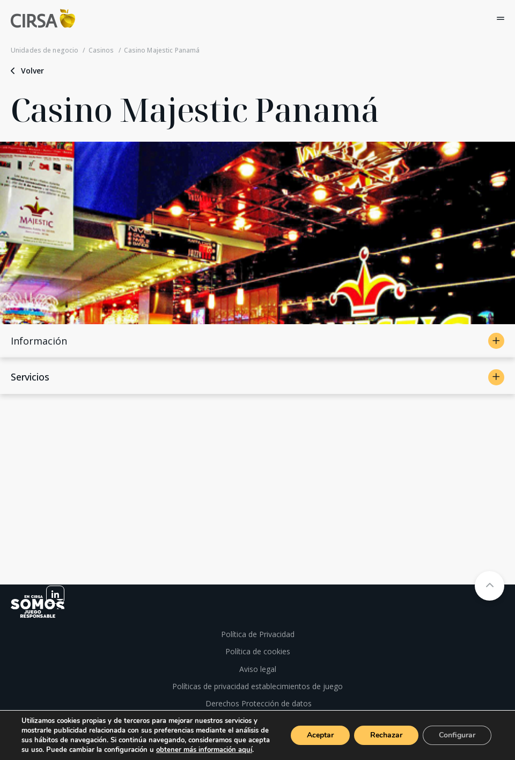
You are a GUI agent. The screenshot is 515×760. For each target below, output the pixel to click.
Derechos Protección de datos (257, 703)
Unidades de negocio (44, 50)
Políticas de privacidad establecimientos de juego (257, 686)
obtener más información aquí (204, 750)
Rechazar (386, 735)
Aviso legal (257, 669)
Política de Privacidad (258, 634)
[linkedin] (55, 595)
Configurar (457, 735)
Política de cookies (257, 651)
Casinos (101, 50)
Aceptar (320, 735)
